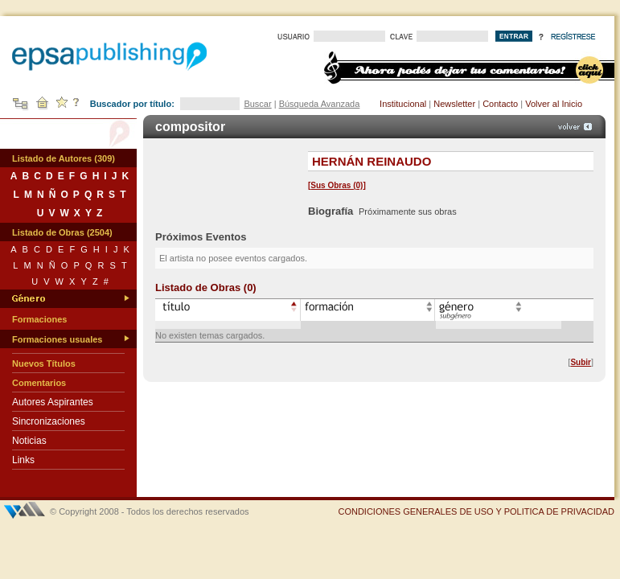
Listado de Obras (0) (206, 287)
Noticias (29, 440)
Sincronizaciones (48, 421)
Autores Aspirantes (52, 402)
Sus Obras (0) (336, 185)
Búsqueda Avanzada (319, 104)
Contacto (500, 104)
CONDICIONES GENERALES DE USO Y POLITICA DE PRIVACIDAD (476, 511)
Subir (580, 362)
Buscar (257, 104)
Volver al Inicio (553, 104)
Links (23, 460)
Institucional (403, 104)
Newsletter (454, 104)
